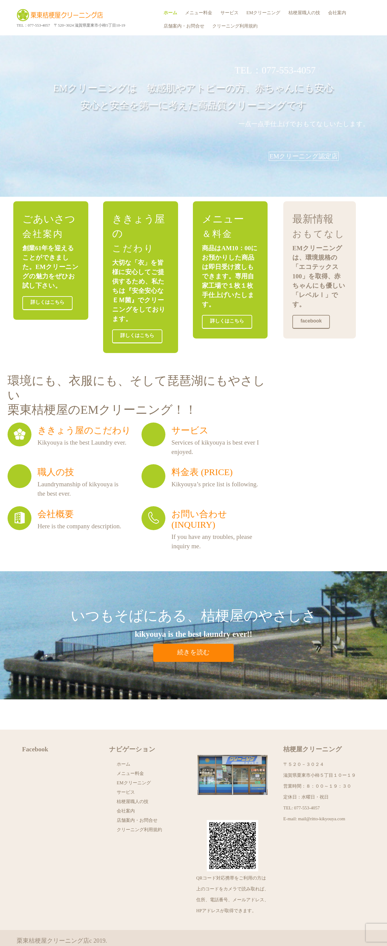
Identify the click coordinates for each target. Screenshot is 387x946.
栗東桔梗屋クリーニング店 (62, 15)
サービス (229, 12)
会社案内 (337, 12)
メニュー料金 (198, 12)
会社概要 (55, 500)
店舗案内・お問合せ (184, 26)
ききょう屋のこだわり (84, 416)
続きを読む (193, 637)
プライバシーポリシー (47, 935)
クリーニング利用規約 (235, 26)
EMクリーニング (263, 12)
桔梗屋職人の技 (304, 12)
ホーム (170, 12)
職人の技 (55, 458)
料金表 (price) (202, 458)
